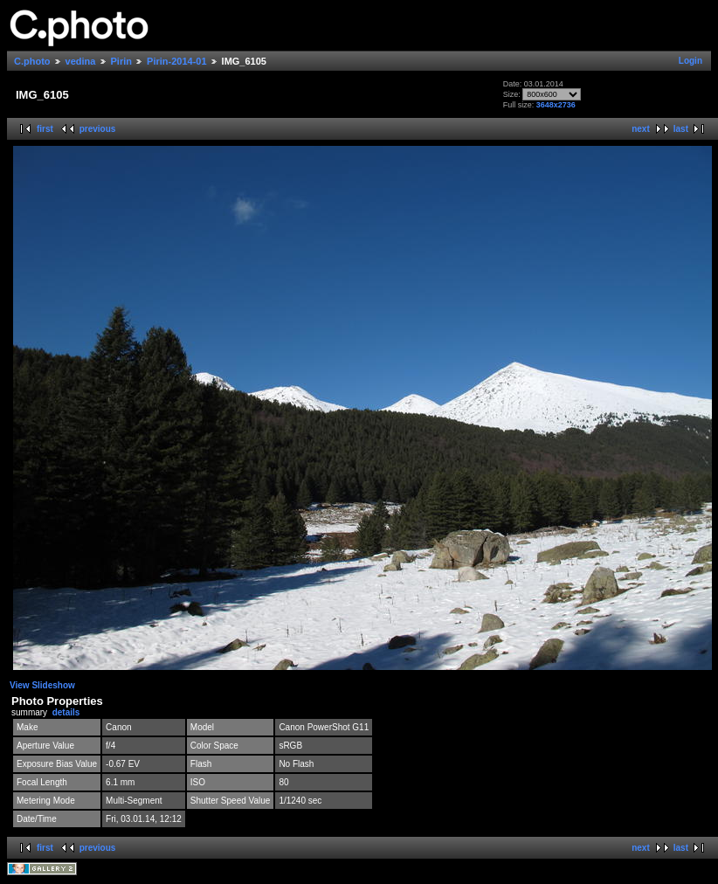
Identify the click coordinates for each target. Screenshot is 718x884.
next (641, 129)
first (45, 129)
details (66, 712)
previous (97, 129)
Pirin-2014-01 (176, 61)
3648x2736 (556, 104)
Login (690, 61)
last (680, 129)
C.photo (32, 61)
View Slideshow (42, 685)
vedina (81, 61)
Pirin (121, 61)
